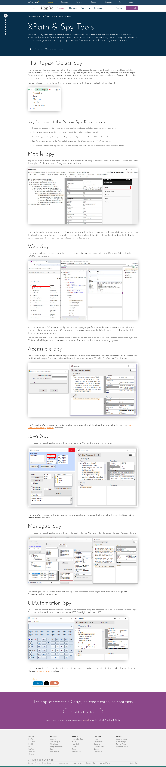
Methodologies (55, 742)
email (86, 720)
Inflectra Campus (122, 747)
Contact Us (98, 752)
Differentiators (99, 747)
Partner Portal (121, 744)
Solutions (64, 2)
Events (96, 749)
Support (94, 2)
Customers (97, 744)
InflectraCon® (76, 752)
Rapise (41, 16)
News (96, 739)
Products (49, 2)
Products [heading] (31, 737)
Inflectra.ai (31, 754)
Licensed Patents (105, 763)
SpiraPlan (31, 744)
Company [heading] (97, 737)
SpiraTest (31, 739)
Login (131, 2)
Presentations (54, 752)
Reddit (54, 683)
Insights (79, 2)
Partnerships (98, 742)
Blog (51, 749)
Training (74, 749)
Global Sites (133, 763)
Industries (53, 739)
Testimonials (86, 8)
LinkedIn (38, 683)
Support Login (121, 742)
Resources (98, 8)
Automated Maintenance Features (49, 49)
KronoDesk (31, 752)
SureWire (31, 749)
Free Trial (132, 8)
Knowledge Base (77, 739)
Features (60, 8)
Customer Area (121, 739)
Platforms (73, 8)
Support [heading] (75, 737)
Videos (74, 747)
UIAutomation (43, 671)
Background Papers (56, 747)
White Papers (54, 744)
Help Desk (75, 744)
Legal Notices (77, 763)
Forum (74, 742)
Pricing (119, 8)
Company (109, 2)
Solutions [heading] (53, 737)
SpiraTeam (31, 742)
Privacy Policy (90, 763)
